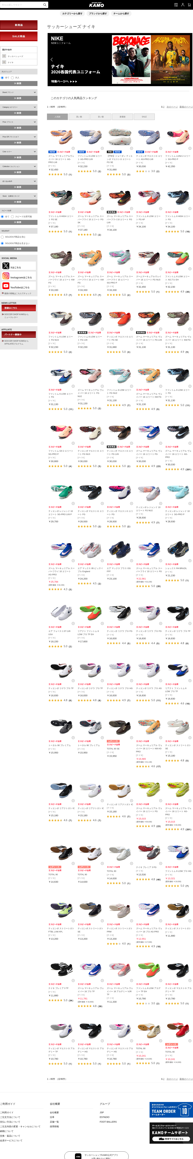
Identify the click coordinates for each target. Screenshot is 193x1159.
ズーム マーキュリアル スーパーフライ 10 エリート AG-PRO (61, 571)
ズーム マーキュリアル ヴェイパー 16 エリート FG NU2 (91, 393)
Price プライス (8, 122)
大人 (17, 77)
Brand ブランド (8, 92)
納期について (7, 1131)
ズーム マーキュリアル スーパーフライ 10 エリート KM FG (61, 279)
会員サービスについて (11, 1140)
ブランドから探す (98, 13)
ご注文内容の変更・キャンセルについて (20, 1126)
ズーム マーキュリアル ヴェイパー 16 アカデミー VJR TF (120, 991)
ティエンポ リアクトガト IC (61, 808)
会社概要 (54, 1112)
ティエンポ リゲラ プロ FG (119, 631)
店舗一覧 (54, 1122)
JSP (102, 1112)
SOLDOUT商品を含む (15, 237)
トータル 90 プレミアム (59, 745)
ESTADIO (104, 1117)
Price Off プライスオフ (11, 137)
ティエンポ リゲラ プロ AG (149, 688)
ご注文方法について (10, 1117)
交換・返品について (10, 1136)
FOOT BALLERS (108, 1122)
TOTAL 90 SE (113, 748)
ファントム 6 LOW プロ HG (178, 871)
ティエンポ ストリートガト (178, 928)
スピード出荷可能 (23, 216)
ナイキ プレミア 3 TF (58, 988)
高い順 (79, 117)
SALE (144, 117)
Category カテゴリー (10, 107)
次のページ (172, 106)
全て (7, 77)
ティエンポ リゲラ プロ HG (120, 688)
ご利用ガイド (7, 1112)
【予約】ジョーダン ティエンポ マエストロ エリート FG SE (120, 159)
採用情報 (54, 1126)
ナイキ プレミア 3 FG (146, 867)
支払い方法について (10, 1122)
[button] (117, 83)
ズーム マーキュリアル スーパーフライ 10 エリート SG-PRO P (120, 279)
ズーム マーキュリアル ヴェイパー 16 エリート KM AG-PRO (149, 748)
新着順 (122, 117)
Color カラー (7, 152)
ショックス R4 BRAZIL (176, 568)
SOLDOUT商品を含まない (17, 243)
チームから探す (121, 13)
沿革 (52, 1117)
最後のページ (186, 106)
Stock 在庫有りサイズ (11, 196)
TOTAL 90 (53, 874)
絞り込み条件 (7, 181)
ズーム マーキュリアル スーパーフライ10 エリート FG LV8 (120, 219)
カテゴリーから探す (72, 13)
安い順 (101, 117)
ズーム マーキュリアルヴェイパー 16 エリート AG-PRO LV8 (61, 159)
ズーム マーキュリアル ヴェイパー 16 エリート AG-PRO (178, 454)
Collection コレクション (11, 166)
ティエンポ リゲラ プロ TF (177, 631)
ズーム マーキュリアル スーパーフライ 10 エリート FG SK (91, 219)
